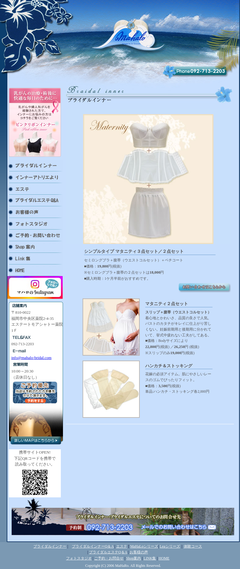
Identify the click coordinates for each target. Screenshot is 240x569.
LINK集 (150, 558)
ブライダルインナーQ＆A (93, 546)
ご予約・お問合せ (109, 558)
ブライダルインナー (49, 546)
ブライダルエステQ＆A (108, 552)
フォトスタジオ (79, 558)
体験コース (193, 546)
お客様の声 (139, 552)
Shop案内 (133, 558)
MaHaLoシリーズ (144, 546)
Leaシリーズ (170, 546)
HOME (164, 558)
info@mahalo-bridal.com (31, 357)
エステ (121, 546)
